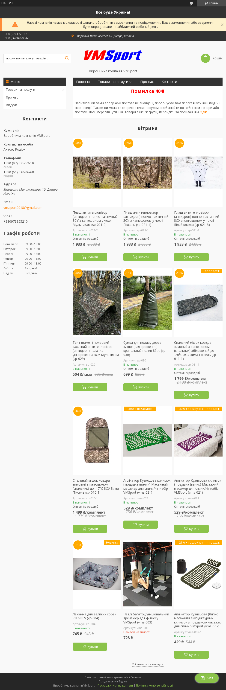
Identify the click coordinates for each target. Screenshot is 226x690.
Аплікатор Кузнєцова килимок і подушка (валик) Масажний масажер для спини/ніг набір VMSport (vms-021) (146, 486)
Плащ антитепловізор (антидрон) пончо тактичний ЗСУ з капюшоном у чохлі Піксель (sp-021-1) (145, 218)
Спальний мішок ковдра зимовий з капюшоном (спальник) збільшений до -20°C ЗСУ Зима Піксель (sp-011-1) (195, 351)
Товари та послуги (20, 89)
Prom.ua (136, 677)
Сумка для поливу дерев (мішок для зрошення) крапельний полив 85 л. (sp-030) (145, 349)
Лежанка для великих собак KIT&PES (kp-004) (94, 616)
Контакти (169, 81)
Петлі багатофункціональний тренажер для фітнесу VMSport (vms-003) (146, 618)
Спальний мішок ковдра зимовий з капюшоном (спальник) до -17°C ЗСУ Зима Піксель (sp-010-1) (96, 486)
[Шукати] (66, 58)
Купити (93, 257)
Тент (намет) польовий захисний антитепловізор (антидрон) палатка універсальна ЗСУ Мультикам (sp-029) (96, 351)
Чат (207, 678)
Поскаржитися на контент (115, 685)
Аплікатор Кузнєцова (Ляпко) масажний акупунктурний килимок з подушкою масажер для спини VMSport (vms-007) (198, 620)
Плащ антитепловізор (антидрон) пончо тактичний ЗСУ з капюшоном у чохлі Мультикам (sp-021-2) (95, 218)
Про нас (12, 97)
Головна (83, 81)
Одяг (203, 112)
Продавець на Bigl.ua (113, 681)
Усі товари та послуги (148, 664)
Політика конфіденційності (154, 685)
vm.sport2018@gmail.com (22, 208)
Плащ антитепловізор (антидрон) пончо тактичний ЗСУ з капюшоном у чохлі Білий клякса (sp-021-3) (196, 218)
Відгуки (11, 105)
